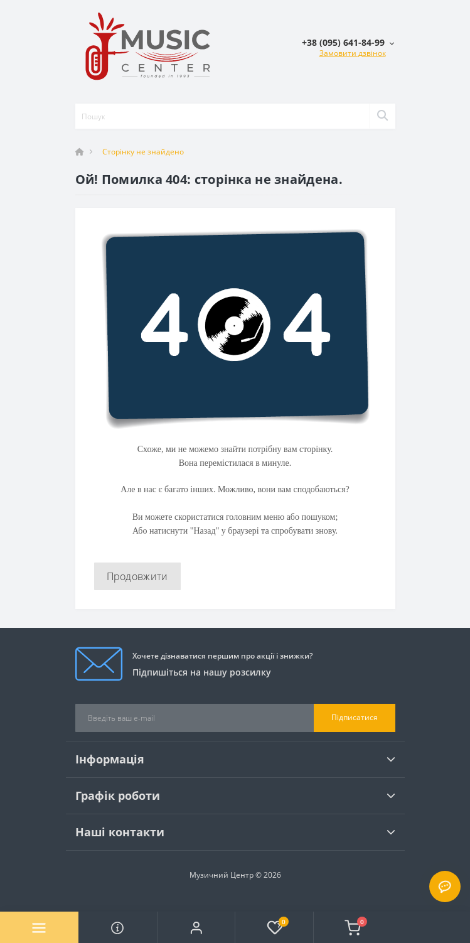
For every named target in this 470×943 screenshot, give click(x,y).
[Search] (382, 116)
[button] (196, 927)
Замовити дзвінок (352, 53)
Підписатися (354, 717)
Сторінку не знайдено (143, 151)
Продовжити (137, 576)
